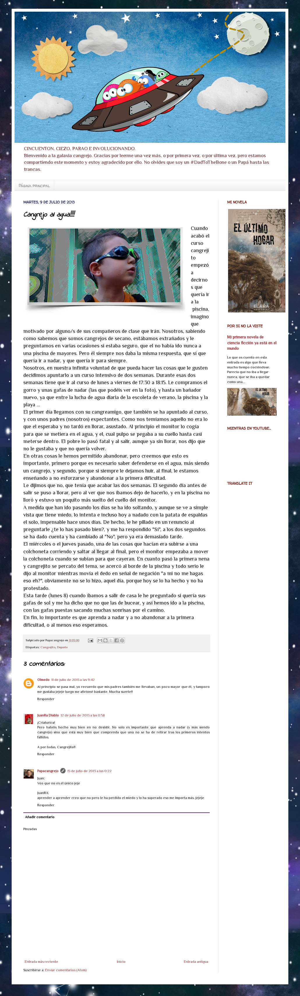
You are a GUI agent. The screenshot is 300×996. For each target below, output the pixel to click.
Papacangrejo (48, 771)
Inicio (121, 962)
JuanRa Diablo (48, 715)
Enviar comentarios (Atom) (66, 970)
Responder (45, 699)
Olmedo (43, 680)
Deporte (62, 647)
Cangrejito (47, 647)
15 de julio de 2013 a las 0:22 (89, 771)
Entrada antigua (196, 962)
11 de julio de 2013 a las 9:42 (73, 680)
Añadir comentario (39, 817)
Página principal (34, 185)
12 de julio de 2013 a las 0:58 (83, 715)
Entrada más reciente (41, 962)
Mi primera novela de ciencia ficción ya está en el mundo (251, 343)
